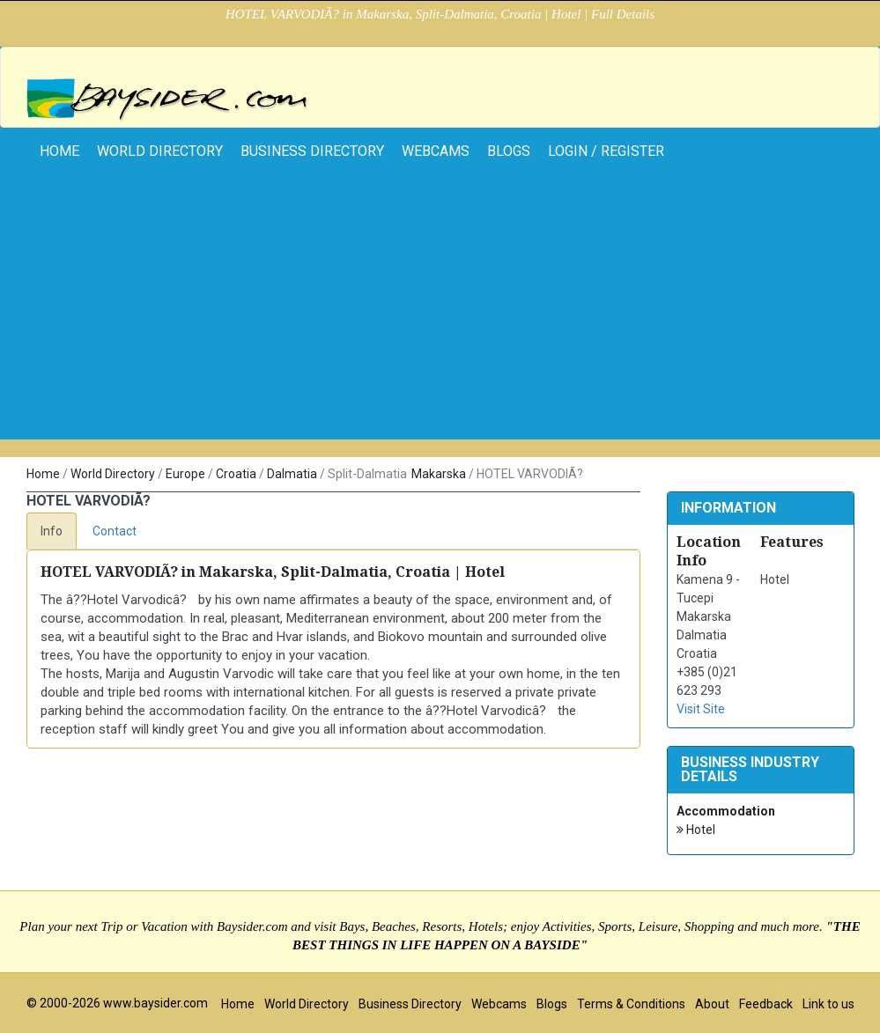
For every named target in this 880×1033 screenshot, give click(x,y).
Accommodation (726, 811)
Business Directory (312, 151)
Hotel (696, 830)
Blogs (508, 151)
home (59, 151)
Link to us (828, 1004)
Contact (114, 531)
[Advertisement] (440, 316)
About (712, 1004)
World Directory (160, 151)
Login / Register (606, 151)
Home (43, 474)
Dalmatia (292, 474)
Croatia (236, 474)
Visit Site (701, 709)
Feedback (766, 1004)
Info (52, 531)
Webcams (436, 151)
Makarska (438, 474)
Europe (185, 474)
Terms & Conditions (631, 1004)
